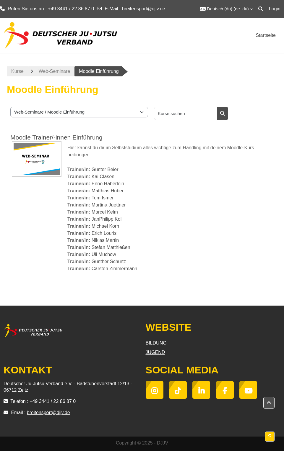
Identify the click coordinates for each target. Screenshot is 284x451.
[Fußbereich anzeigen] (270, 437)
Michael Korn (105, 226)
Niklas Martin (105, 240)
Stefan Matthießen (111, 247)
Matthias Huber (108, 190)
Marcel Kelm (105, 211)
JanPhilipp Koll (107, 219)
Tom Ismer (103, 197)
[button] (226, 9)
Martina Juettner (109, 204)
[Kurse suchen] (186, 113)
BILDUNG (156, 342)
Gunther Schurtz (109, 261)
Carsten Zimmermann (114, 268)
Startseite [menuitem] (266, 35)
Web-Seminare (54, 71)
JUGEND (155, 352)
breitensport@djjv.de (143, 8)
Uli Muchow (104, 254)
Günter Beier (105, 169)
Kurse (17, 71)
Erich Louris (104, 233)
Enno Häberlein (108, 183)
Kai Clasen (103, 176)
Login (274, 8)
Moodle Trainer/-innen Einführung (56, 137)
